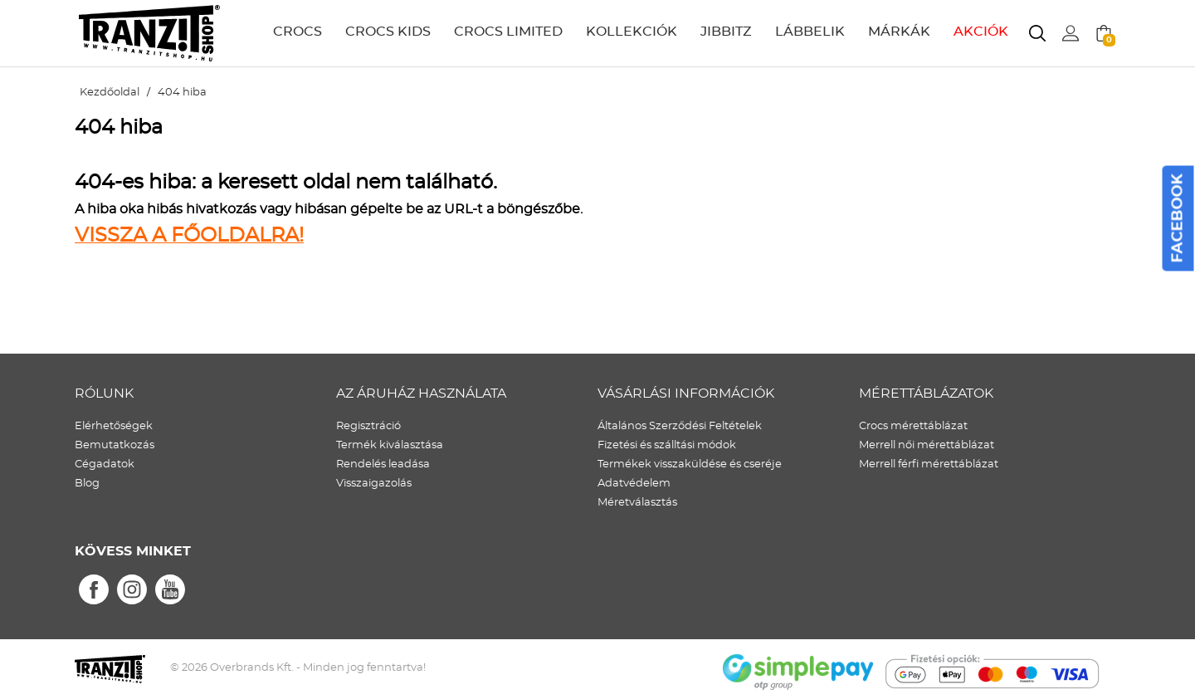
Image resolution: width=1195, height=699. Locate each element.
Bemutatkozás (114, 445)
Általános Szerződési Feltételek (680, 426)
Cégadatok (104, 464)
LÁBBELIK (810, 31)
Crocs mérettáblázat (913, 426)
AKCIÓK (981, 31)
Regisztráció (368, 426)
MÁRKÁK (899, 31)
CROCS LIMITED (508, 31)
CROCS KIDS (388, 31)
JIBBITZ (726, 31)
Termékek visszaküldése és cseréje (690, 464)
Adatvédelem (634, 483)
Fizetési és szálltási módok (667, 445)
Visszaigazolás (374, 483)
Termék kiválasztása (389, 445)
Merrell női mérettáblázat (926, 445)
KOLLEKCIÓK (631, 31)
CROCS (297, 31)
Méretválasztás (637, 502)
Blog (87, 483)
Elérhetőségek (114, 426)
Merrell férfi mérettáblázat (928, 464)
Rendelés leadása (383, 464)
